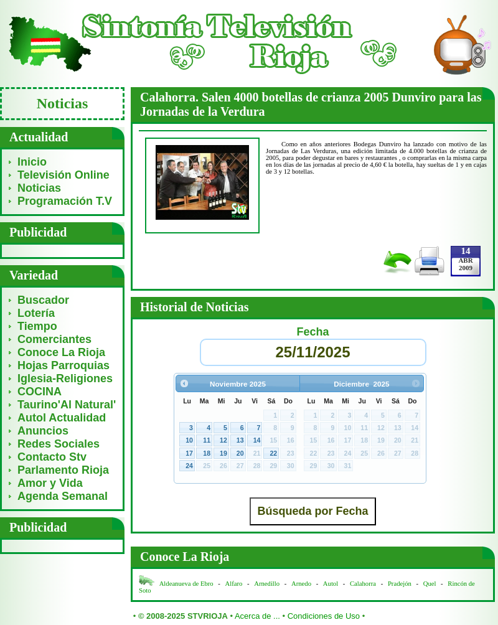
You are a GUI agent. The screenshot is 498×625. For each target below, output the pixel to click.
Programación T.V (64, 201)
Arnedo (301, 583)
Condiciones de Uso (324, 616)
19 (223, 453)
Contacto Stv (52, 457)
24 (189, 465)
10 (189, 440)
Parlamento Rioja (63, 470)
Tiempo (37, 326)
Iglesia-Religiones (65, 378)
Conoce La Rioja (61, 352)
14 (257, 440)
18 (206, 453)
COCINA (39, 391)
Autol (331, 583)
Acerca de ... (257, 616)
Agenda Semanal (62, 496)
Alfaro (234, 583)
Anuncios (42, 431)
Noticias (39, 188)
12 (223, 440)
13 (240, 440)
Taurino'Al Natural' (66, 404)
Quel (429, 583)
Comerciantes (54, 339)
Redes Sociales (58, 444)
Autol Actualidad (61, 417)
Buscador (43, 300)
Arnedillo (267, 583)
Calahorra (363, 583)
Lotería (36, 313)
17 (189, 453)
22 (273, 453)
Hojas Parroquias (63, 365)
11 (206, 440)
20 (240, 453)
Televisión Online (63, 175)
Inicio (32, 162)
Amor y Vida (50, 483)
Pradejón (399, 583)
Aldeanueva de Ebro (186, 583)
